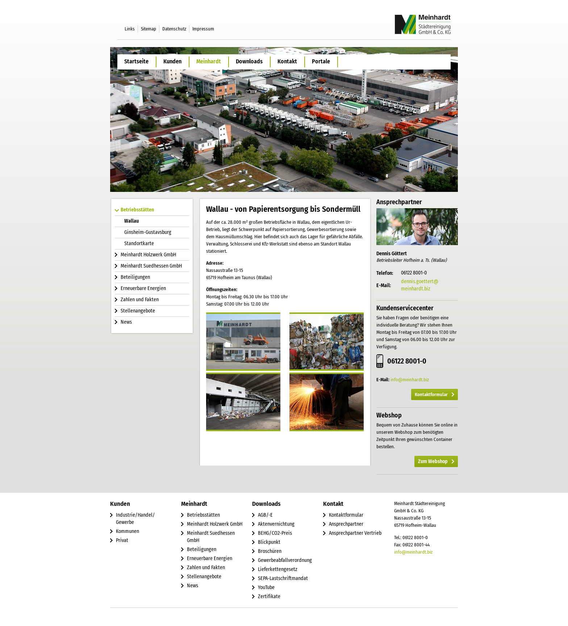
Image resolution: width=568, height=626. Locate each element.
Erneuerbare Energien (143, 288)
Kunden (172, 61)
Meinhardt (208, 61)
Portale (321, 61)
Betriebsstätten (137, 210)
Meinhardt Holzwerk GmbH (148, 255)
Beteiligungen (135, 277)
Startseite (136, 61)
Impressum (203, 28)
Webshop (389, 415)
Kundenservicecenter (405, 308)
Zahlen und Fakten (140, 300)
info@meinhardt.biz (409, 379)
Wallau (131, 221)
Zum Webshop (433, 461)
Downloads (249, 61)
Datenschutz (174, 28)
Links (130, 28)
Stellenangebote (138, 311)
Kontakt (287, 61)
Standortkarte (139, 243)
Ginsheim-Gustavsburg (147, 232)
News (126, 322)
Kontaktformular (431, 394)
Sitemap (148, 28)
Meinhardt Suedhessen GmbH (151, 266)
